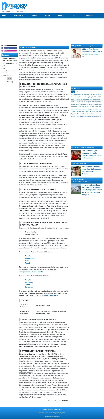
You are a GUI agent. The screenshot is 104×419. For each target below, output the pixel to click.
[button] (9, 78)
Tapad (27, 263)
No (4, 68)
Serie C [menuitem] (61, 15)
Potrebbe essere (8, 75)
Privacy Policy (58, 409)
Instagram (29, 287)
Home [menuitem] (4, 15)
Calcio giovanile (77, 179)
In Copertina (76, 46)
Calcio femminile (77, 147)
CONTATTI (52, 413)
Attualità (74, 163)
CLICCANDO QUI (51, 296)
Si (4, 65)
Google (28, 256)
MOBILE (58, 413)
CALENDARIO (43, 413)
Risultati (9, 82)
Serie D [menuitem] (74, 15)
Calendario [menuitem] (89, 15)
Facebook (29, 282)
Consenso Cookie (47, 409)
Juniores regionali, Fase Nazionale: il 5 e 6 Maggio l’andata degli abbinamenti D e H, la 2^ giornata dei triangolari (92, 189)
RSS (63, 413)
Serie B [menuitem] (47, 15)
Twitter (27, 284)
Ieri (77, 92)
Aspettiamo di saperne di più (10, 71)
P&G (27, 261)
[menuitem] (100, 15)
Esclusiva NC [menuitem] (19, 15)
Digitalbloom (30, 258)
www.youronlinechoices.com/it (31, 272)
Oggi (73, 92)
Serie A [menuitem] (34, 15)
